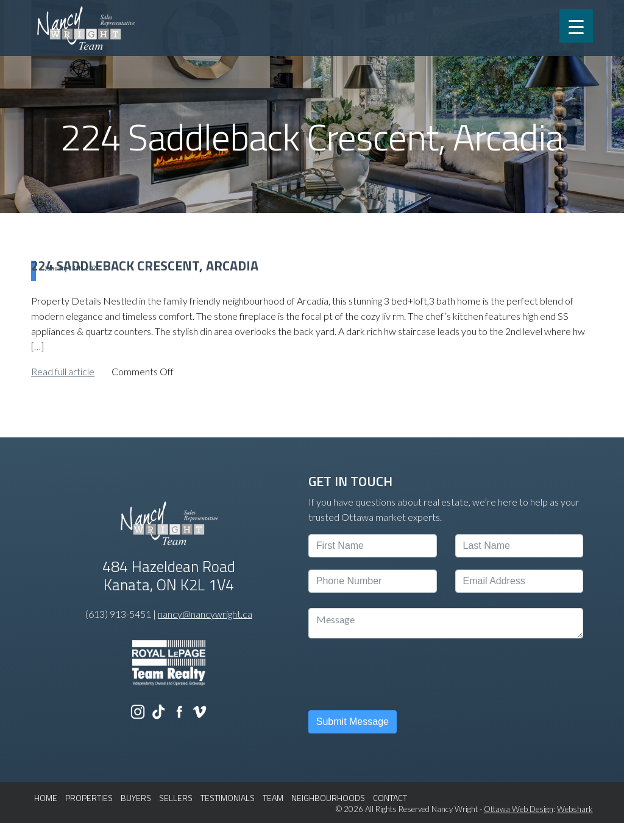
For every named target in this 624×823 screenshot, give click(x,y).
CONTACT (390, 797)
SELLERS (176, 797)
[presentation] (401, 674)
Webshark (575, 809)
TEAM (273, 797)
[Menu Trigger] (576, 26)
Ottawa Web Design (518, 809)
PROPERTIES (89, 797)
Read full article (62, 371)
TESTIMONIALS (227, 797)
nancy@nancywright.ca (205, 614)
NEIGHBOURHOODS (328, 797)
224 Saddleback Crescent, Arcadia (144, 265)
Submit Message (352, 721)
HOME (45, 797)
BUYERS (136, 797)
